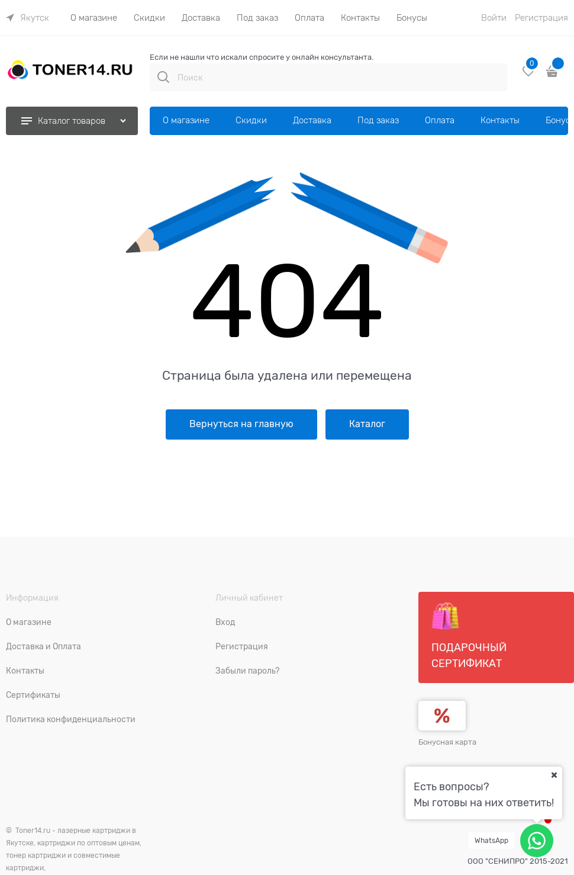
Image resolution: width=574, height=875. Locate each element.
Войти (494, 18)
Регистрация (541, 18)
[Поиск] (163, 77)
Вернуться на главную (241, 424)
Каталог (367, 424)
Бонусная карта (447, 742)
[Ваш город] (554, 775)
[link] (27, 18)
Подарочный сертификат (469, 635)
